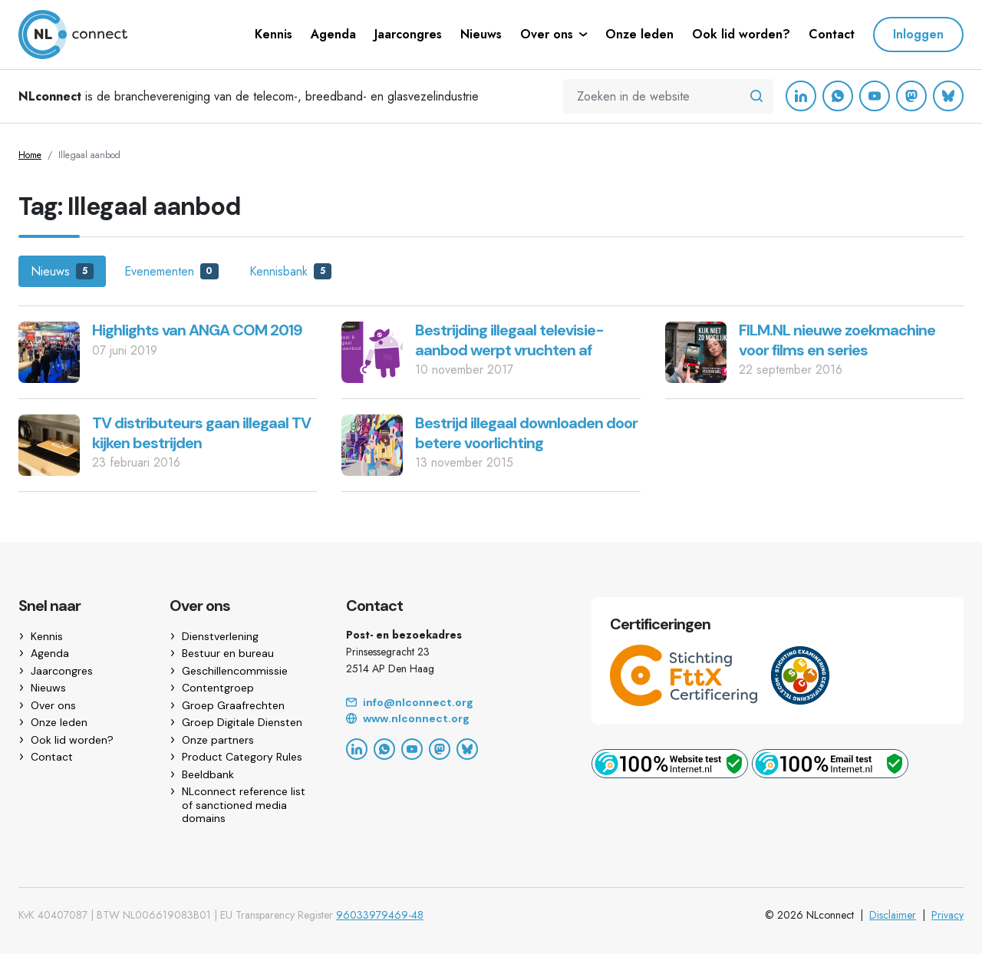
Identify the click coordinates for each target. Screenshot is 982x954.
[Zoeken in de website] (756, 96)
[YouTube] (874, 96)
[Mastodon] (911, 96)
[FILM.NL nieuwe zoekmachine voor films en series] (696, 351)
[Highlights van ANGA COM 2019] (49, 351)
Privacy (947, 915)
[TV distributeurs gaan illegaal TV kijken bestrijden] (49, 444)
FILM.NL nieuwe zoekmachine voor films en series (837, 340)
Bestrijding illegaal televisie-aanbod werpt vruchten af (509, 340)
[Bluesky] (948, 96)
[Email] (450, 703)
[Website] (450, 719)
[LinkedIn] (801, 96)
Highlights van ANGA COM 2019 (197, 330)
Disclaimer (892, 915)
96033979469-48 (379, 915)
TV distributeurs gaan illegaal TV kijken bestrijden (201, 433)
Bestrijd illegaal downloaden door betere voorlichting (526, 433)
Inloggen (918, 34)
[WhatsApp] (837, 96)
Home (29, 155)
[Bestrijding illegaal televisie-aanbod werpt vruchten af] (372, 351)
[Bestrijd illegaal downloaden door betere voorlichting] (372, 444)
